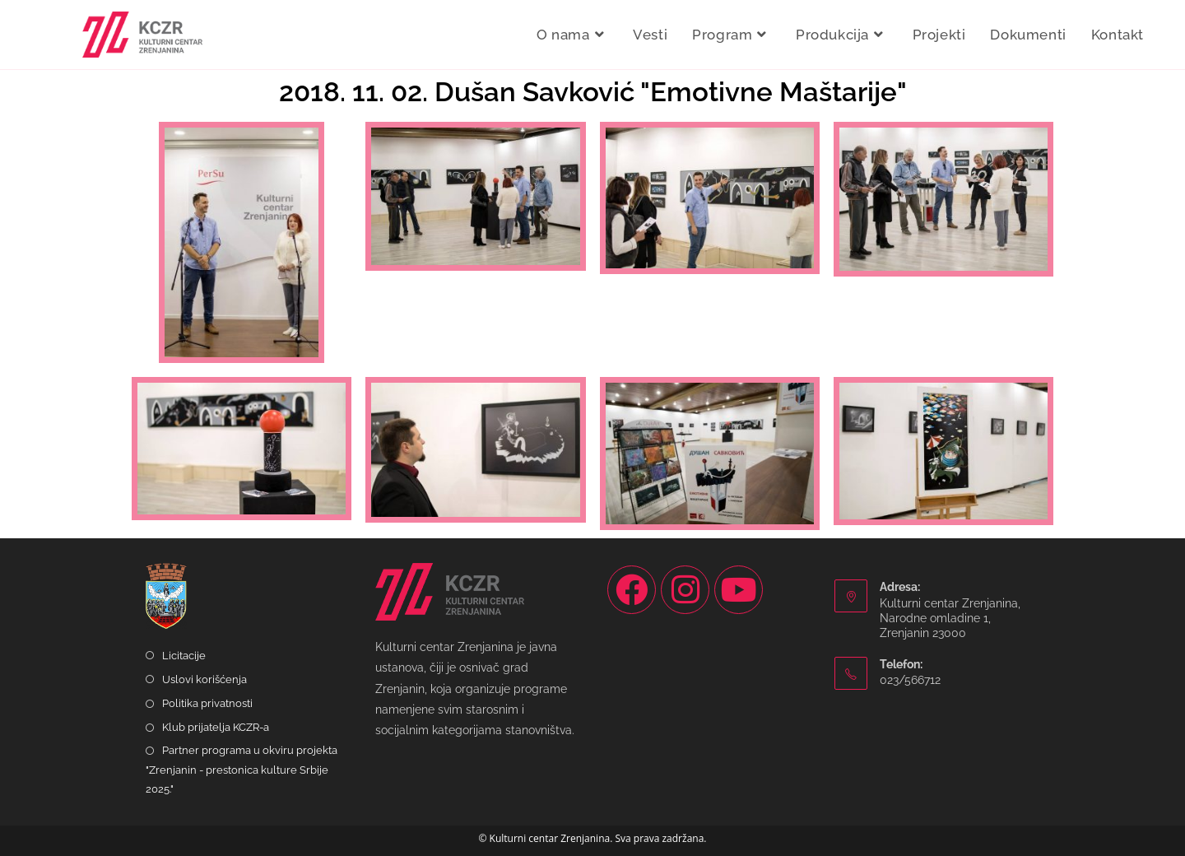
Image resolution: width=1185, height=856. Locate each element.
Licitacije (184, 655)
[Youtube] (738, 589)
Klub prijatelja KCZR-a (215, 727)
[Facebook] (631, 589)
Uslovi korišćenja (204, 679)
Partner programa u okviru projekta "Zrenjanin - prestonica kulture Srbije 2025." (241, 769)
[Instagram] (685, 589)
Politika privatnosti (207, 703)
